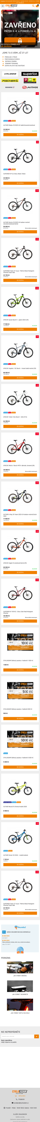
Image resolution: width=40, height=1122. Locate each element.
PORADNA (5, 957)
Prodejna (3, 1)
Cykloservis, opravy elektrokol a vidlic (20, 1119)
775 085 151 (21, 2)
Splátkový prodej (20, 1117)
